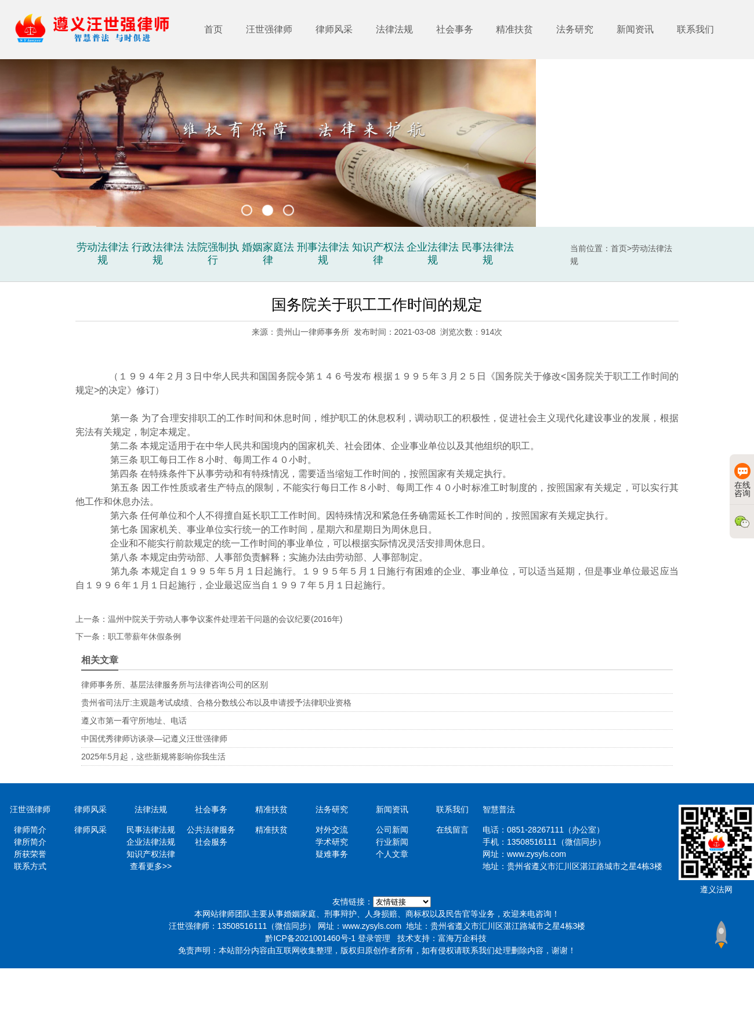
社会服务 (211, 841)
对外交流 (332, 829)
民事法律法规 (150, 829)
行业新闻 (392, 841)
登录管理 (374, 938)
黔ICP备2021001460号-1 (310, 938)
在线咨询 (742, 480)
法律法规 (394, 29)
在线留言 (452, 829)
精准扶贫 (514, 29)
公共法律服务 (211, 829)
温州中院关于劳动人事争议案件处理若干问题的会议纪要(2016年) (225, 619)
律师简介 (30, 829)
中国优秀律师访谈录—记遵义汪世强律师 (154, 738)
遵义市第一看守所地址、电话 (134, 720)
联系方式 (30, 866)
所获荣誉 (30, 854)
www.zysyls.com (536, 854)
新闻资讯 (635, 29)
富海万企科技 (462, 938)
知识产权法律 (150, 854)
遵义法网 (716, 889)
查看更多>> (151, 866)
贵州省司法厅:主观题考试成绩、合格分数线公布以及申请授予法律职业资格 (216, 702)
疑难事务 (332, 854)
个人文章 (392, 854)
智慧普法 (499, 809)
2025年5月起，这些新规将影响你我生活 (153, 756)
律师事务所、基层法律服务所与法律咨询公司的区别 (174, 684)
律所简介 (30, 841)
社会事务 (454, 29)
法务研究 (574, 29)
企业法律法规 (150, 841)
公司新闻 (392, 829)
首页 (213, 29)
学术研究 (332, 841)
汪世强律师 (269, 29)
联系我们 (695, 29)
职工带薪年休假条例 (144, 636)
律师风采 (334, 29)
